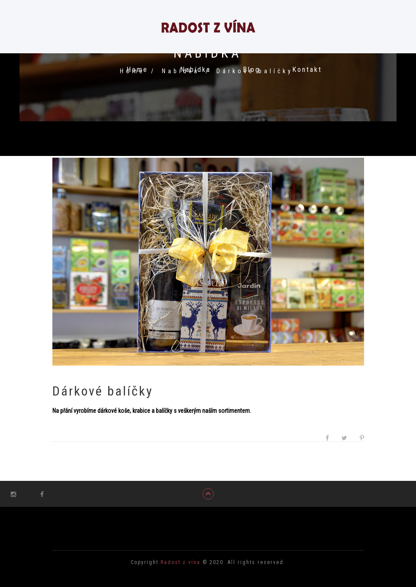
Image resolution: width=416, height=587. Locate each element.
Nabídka (195, 70)
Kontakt (307, 70)
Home (137, 70)
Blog (251, 70)
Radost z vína (179, 562)
